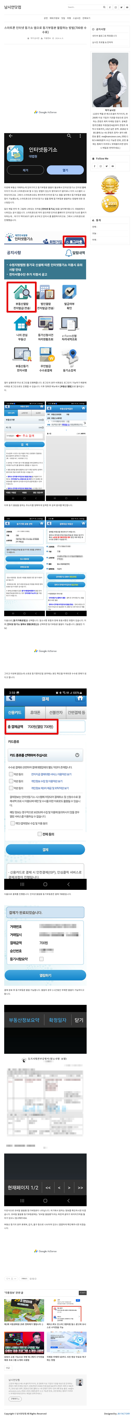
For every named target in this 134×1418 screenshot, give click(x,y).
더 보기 (82, 1293)
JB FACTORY (123, 1414)
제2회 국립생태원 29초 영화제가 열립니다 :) (23, 1324)
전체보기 (86, 18)
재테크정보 (54, 18)
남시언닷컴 (14, 1380)
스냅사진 (77, 18)
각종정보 (47, 38)
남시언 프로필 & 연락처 (102, 42)
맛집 (63, 18)
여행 (69, 18)
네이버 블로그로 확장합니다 (104, 36)
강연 (46, 18)
